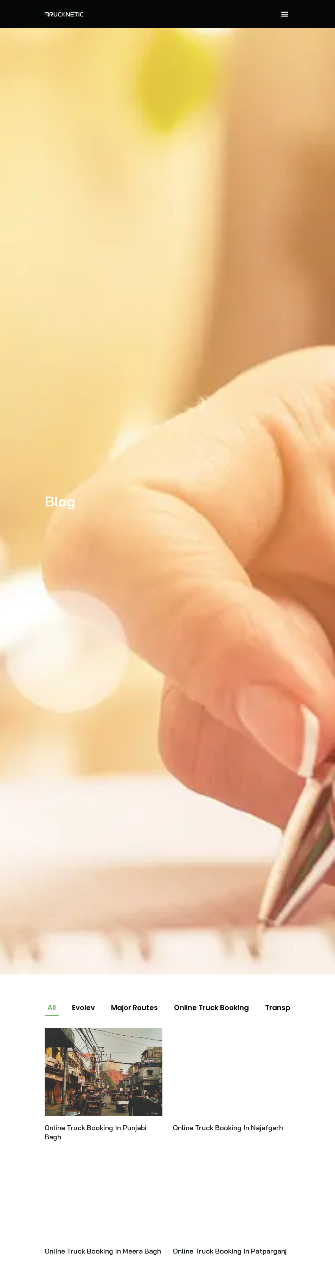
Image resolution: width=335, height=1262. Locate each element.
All (51, 1007)
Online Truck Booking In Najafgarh (228, 1127)
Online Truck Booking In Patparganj (230, 1251)
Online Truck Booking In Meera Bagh (103, 1251)
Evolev (83, 1007)
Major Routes (134, 1007)
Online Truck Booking (211, 1007)
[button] (285, 14)
